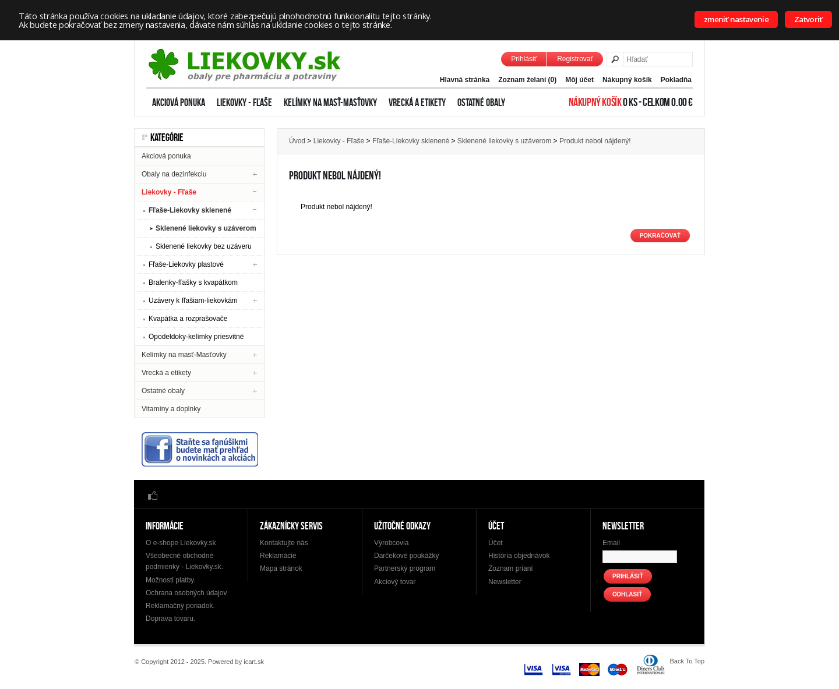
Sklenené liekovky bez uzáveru (204, 246)
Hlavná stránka (464, 80)
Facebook (153, 494)
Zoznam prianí (510, 568)
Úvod (297, 141)
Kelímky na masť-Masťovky (330, 102)
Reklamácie (278, 556)
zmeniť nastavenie (736, 19)
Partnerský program (404, 568)
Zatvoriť (808, 19)
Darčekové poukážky (406, 556)
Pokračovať (660, 235)
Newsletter (504, 582)
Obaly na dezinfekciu (174, 174)
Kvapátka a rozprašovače (188, 319)
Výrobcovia (391, 543)
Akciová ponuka (178, 102)
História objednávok (518, 556)
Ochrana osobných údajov (186, 593)
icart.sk (254, 661)
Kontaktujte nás (284, 543)
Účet (495, 543)
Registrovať (575, 59)
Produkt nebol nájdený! (595, 141)
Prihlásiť (524, 59)
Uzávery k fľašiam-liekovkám (193, 300)
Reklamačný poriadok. (180, 606)
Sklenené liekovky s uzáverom (206, 228)
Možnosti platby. (171, 580)
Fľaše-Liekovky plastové (186, 264)
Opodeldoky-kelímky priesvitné (196, 337)
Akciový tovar (394, 582)
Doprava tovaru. (170, 618)
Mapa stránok (281, 568)
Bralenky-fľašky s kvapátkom (193, 282)
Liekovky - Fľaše (244, 102)
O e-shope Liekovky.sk (181, 543)
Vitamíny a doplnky (171, 409)
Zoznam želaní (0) (527, 80)
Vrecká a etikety (417, 102)
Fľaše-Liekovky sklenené (190, 210)
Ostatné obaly (481, 102)
